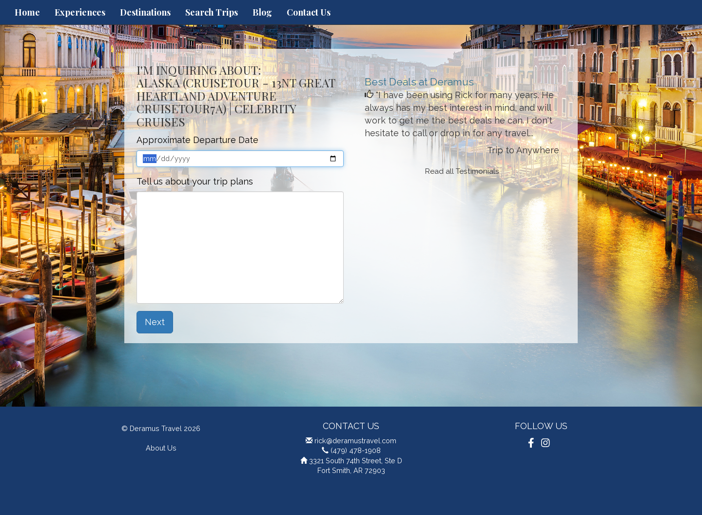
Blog (262, 12)
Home (27, 12)
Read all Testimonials (462, 171)
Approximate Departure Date (197, 140)
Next (155, 322)
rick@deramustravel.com (355, 440)
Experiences (80, 12)
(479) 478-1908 (356, 450)
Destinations (145, 12)
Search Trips (211, 12)
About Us (161, 448)
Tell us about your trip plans (194, 181)
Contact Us (309, 12)
